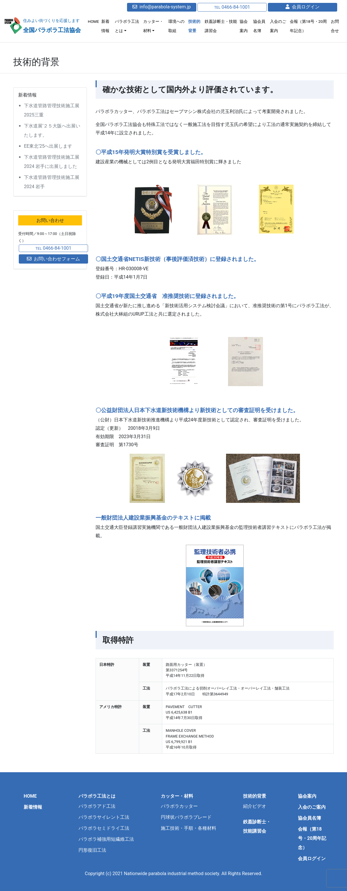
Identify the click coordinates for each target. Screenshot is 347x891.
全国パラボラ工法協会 (54, 29)
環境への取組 (179, 26)
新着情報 (109, 26)
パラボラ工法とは (131, 26)
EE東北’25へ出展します (48, 146)
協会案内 (245, 26)
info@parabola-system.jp (162, 7)
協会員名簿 (261, 26)
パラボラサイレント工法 (104, 817)
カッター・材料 (156, 26)
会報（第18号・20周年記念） (309, 26)
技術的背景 (197, 26)
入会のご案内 (279, 26)
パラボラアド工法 (97, 806)
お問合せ (335, 26)
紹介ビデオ (254, 806)
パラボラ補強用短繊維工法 (106, 839)
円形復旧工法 (92, 850)
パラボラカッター (179, 806)
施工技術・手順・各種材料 (188, 828)
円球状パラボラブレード (186, 817)
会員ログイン (303, 7)
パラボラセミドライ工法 (104, 828)
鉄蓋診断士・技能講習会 (221, 26)
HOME (97, 21)
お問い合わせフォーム (53, 259)
